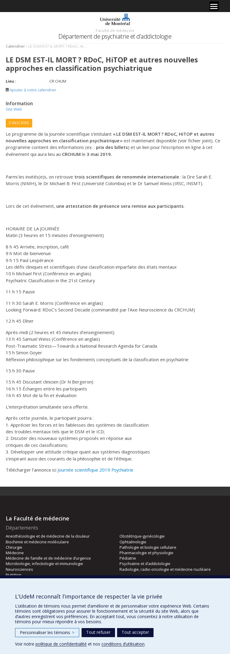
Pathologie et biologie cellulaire (148, 547)
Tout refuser (98, 632)
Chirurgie (14, 547)
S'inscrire (19, 122)
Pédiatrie (128, 558)
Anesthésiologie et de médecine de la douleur (48, 536)
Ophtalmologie (133, 542)
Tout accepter (135, 632)
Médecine (15, 552)
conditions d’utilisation (123, 644)
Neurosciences (19, 569)
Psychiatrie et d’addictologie (145, 563)
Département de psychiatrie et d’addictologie (114, 36)
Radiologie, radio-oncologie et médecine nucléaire (165, 569)
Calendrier (15, 46)
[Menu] (214, 6)
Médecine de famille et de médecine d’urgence (48, 558)
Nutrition (13, 574)
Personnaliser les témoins (47, 632)
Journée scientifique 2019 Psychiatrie (95, 470)
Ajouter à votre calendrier (31, 90)
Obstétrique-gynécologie (142, 536)
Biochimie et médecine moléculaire (37, 542)
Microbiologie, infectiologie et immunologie (44, 563)
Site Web (14, 109)
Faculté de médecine (115, 30)
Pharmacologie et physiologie (146, 552)
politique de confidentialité (61, 644)
